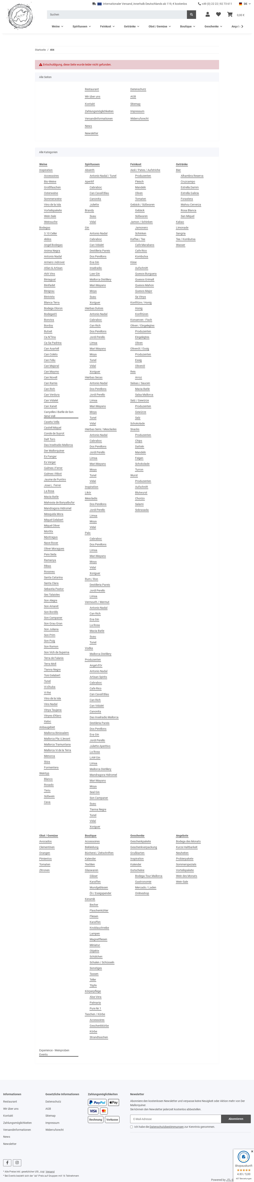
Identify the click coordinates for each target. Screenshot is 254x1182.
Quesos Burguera (146, 273)
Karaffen (95, 881)
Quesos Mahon (144, 285)
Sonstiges (96, 968)
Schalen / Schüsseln (102, 962)
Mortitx (48, 531)
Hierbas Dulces (94, 308)
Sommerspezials (186, 864)
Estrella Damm (190, 187)
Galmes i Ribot (53, 473)
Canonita (95, 198)
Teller (93, 979)
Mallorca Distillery (100, 279)
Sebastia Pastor (54, 589)
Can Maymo (51, 371)
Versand (50, 1171)
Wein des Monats (186, 876)
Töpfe (93, 985)
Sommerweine (53, 198)
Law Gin (95, 273)
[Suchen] (117, 14)
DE (243, 3)
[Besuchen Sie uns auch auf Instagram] (17, 1162)
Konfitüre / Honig (141, 302)
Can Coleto (51, 354)
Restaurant (92, 89)
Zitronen (44, 870)
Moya (93, 291)
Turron (139, 469)
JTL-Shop (232, 1179)
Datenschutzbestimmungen (167, 1126)
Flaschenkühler (99, 910)
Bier (178, 170)
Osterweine (51, 193)
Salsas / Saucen (140, 383)
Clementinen (47, 847)
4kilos (47, 239)
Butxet (48, 331)
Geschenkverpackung (143, 847)
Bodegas (44, 227)
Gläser (94, 876)
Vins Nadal (50, 704)
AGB (133, 96)
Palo (87, 532)
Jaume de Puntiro (55, 479)
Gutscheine (137, 870)
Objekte (94, 950)
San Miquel (187, 216)
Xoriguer (95, 302)
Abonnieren (236, 1118)
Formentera (51, 767)
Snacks (134, 429)
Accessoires (51, 175)
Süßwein (49, 796)
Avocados (45, 841)
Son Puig (49, 640)
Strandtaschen (99, 1037)
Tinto (47, 790)
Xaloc (47, 721)
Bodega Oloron (53, 308)
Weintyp (44, 773)
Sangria (181, 233)
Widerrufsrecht (139, 118)
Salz (137, 417)
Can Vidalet (51, 400)
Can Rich (49, 388)
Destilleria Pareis (100, 250)
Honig (138, 308)
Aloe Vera (95, 996)
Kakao (180, 221)
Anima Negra (52, 250)
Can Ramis (50, 383)
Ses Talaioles (52, 594)
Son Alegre (50, 600)
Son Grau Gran (53, 623)
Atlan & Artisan (53, 268)
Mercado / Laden (145, 887)
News (88, 126)
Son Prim (49, 635)
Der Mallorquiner (54, 450)
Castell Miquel (52, 427)
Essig (138, 360)
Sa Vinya (140, 296)
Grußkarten (137, 852)
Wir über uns (92, 96)
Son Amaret (51, 606)
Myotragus (51, 537)
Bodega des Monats (188, 841)
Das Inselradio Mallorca (58, 445)
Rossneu (49, 571)
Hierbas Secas (93, 377)
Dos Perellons (98, 256)
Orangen (44, 852)
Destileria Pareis (99, 723)
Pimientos (45, 858)
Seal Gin (95, 792)
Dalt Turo (49, 439)
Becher (94, 904)
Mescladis (91, 498)
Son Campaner (53, 617)
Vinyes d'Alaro (52, 715)
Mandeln (140, 187)
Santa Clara (51, 583)
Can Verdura (52, 394)
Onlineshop (142, 893)
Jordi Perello (97, 337)
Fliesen (94, 916)
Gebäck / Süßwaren (142, 204)
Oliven (139, 193)
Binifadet (49, 285)
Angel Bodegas (53, 244)
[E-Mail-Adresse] (175, 1119)
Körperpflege (93, 991)
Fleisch (139, 181)
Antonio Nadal (53, 256)
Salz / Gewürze (139, 400)
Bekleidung (91, 847)
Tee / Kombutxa (185, 239)
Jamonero (141, 227)
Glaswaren (91, 870)
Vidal (93, 221)
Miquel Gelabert (53, 519)
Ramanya (50, 560)
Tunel (47, 681)
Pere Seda (50, 554)
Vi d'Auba (49, 686)
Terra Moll (50, 663)
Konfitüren (141, 314)
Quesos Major (143, 291)
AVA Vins (49, 273)
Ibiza (47, 761)
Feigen (139, 458)
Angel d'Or (96, 665)
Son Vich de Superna (56, 652)
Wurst (134, 475)
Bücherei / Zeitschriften (99, 852)
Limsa (93, 342)
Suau (93, 216)
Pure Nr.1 (95, 1008)
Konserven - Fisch (141, 319)
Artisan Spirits (98, 676)
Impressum (137, 111)
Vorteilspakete (53, 210)
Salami (139, 504)
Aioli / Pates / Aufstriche (145, 170)
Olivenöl (140, 365)
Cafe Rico (95, 688)
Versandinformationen (99, 118)
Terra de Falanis (54, 658)
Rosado (49, 784)
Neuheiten (182, 852)
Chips (138, 440)
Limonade (182, 227)
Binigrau (49, 291)
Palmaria (95, 1002)
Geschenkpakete (140, 841)
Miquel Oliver (52, 525)
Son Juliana (51, 629)
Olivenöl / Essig (139, 348)
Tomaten (140, 198)
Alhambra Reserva (192, 175)
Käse (133, 262)
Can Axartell (51, 348)
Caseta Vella (51, 421)
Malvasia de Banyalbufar (59, 502)
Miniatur (95, 945)
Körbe (93, 1031)
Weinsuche (50, 221)
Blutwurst (141, 492)
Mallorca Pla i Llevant (57, 738)
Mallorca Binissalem (56, 733)
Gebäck (139, 210)
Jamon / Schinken (141, 221)
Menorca (49, 756)
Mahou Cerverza (191, 204)
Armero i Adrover (54, 262)
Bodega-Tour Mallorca (148, 876)
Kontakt (90, 103)
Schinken (140, 233)
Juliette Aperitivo (100, 746)
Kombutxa (141, 256)
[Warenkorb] (236, 14)
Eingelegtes (142, 337)
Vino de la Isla (52, 204)
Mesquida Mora (53, 514)
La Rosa (49, 491)
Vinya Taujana (53, 709)
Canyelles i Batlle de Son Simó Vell (58, 414)
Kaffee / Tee (137, 239)
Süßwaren (141, 216)
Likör (88, 492)
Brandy (89, 210)
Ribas (47, 565)
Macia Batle (51, 496)
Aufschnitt (141, 268)
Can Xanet (50, 406)
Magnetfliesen (98, 939)
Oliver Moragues (54, 548)
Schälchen (96, 956)
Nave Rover (51, 542)
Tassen (94, 973)
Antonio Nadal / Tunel (103, 175)
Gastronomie (143, 881)
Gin (87, 227)
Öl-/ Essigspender (100, 893)
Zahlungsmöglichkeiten (99, 111)
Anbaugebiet (47, 727)
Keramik (90, 899)
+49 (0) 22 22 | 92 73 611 (215, 3)
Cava (47, 802)
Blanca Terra (52, 302)
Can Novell (50, 377)
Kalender (90, 858)
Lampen (95, 933)
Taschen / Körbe (95, 1014)
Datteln (139, 446)
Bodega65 (50, 314)
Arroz (138, 377)
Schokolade (137, 423)
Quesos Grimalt (144, 279)
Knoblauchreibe (99, 927)
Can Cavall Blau (99, 193)
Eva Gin (94, 262)
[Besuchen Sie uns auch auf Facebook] (7, 1162)
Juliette (94, 204)
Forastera (187, 198)
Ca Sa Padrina (53, 342)
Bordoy (48, 325)
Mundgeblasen (99, 887)
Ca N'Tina (50, 337)
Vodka (89, 648)
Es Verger (50, 462)
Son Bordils (51, 612)
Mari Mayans (98, 285)
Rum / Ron (91, 579)
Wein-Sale (50, 216)
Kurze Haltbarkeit (186, 847)
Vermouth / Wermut (97, 602)
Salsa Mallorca (144, 394)
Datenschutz (138, 89)
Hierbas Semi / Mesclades (100, 429)
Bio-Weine (50, 181)
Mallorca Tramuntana (57, 744)
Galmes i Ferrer (53, 468)
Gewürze (140, 412)
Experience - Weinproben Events (54, 1052)
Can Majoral (51, 365)
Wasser (180, 244)
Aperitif (89, 181)
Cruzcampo (188, 181)
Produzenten (93, 659)
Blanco (48, 779)
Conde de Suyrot (54, 433)
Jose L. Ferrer (52, 485)
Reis (133, 371)
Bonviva (49, 319)
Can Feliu (49, 360)
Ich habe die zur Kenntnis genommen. (174, 1126)
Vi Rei (47, 692)
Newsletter (91, 133)
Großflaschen (52, 187)
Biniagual (50, 279)
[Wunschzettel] (218, 14)
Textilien (90, 864)
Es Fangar (50, 456)
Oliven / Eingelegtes (142, 325)
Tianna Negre (52, 669)
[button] (207, 14)
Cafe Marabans (144, 244)
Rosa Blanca (188, 210)
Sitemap (135, 103)
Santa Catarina (53, 577)
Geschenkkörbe (99, 1025)
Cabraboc (96, 187)
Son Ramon (51, 646)
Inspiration (46, 170)
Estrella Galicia (190, 193)
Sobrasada (142, 509)
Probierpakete (184, 858)
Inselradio (96, 268)
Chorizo (140, 498)
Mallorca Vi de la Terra (57, 750)
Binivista (49, 296)
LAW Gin (95, 757)
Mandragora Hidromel (57, 508)
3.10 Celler (50, 233)
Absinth (89, 170)
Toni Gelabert (52, 675)
